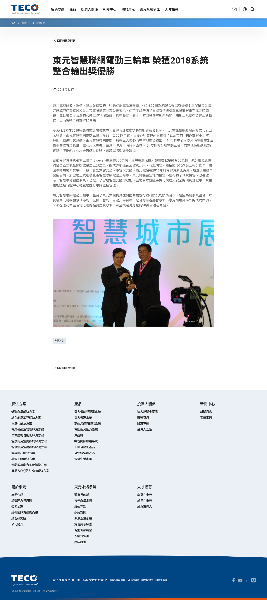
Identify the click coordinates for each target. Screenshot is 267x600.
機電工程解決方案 (23, 459)
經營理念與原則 (21, 501)
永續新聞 (80, 512)
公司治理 (17, 506)
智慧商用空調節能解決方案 (29, 441)
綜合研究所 (18, 518)
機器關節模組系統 (86, 441)
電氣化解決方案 (21, 423)
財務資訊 (143, 417)
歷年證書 (80, 542)
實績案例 (206, 417)
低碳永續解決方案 (23, 412)
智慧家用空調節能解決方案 (29, 447)
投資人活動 (144, 429)
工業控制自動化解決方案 (27, 435)
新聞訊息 (41, 23)
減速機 (78, 435)
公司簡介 (17, 524)
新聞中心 (26, 23)
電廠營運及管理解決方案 (27, 429)
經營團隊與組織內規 (24, 512)
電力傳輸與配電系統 (87, 412)
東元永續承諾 (83, 501)
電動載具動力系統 (86, 429)
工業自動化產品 (84, 447)
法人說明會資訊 (147, 412)
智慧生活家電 (83, 459)
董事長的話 (81, 495)
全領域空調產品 (84, 453)
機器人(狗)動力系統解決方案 (30, 471)
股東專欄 (143, 423)
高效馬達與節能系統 (87, 423)
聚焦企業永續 (83, 518)
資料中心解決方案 (23, 453)
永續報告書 (81, 536)
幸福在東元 (144, 495)
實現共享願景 (83, 524)
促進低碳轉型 (83, 530)
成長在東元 (144, 501)
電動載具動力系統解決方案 (29, 465)
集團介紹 (17, 495)
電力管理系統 (83, 417)
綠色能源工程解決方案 (26, 417)
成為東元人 (144, 506)
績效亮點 (80, 506)
